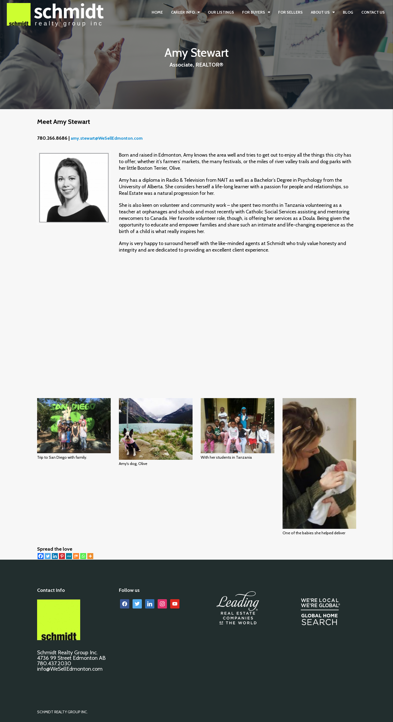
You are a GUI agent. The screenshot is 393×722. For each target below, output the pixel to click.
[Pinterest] (62, 556)
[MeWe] (69, 556)
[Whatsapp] (83, 556)
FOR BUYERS (253, 12)
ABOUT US (320, 12)
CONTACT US (373, 12)
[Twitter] (48, 556)
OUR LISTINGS (221, 12)
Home (157, 12)
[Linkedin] (55, 556)
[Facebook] (41, 556)
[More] (90, 556)
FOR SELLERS (290, 12)
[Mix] (76, 556)
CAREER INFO (183, 12)
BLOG (348, 12)
